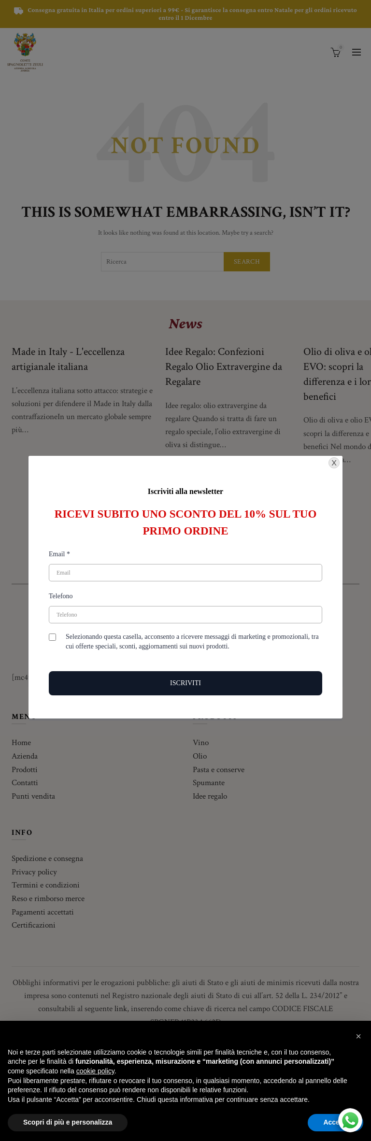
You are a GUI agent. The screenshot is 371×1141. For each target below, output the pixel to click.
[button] (358, 1036)
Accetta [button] (335, 1122)
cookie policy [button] (95, 1071)
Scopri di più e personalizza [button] (67, 1122)
